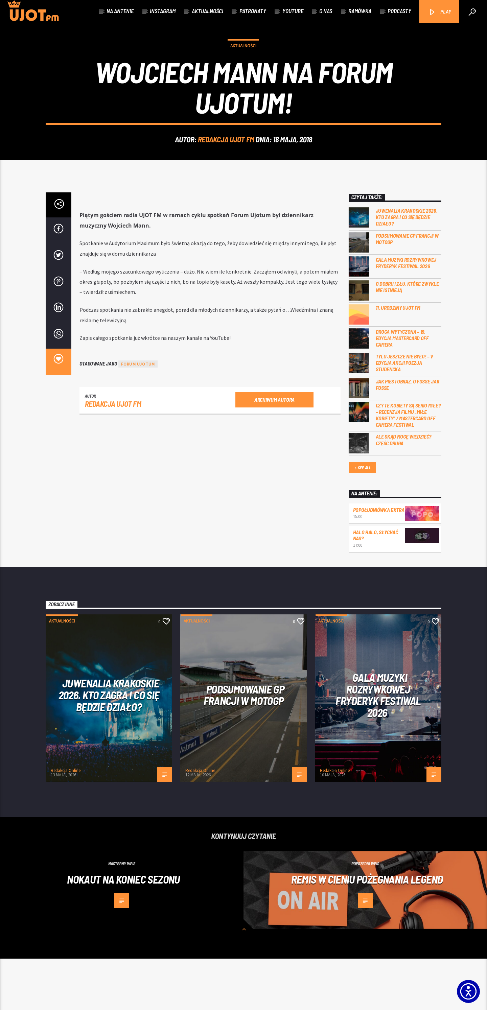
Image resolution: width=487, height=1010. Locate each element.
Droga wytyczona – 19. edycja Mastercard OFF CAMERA (402, 389)
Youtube (292, 10)
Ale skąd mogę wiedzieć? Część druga (404, 491)
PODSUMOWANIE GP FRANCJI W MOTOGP (407, 290)
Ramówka (359, 10)
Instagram (163, 10)
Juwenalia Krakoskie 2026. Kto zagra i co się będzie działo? (407, 268)
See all (362, 519)
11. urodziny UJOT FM (398, 359)
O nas (325, 10)
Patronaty (252, 10)
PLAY (439, 12)
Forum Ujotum (138, 415)
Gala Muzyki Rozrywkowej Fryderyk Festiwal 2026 (406, 314)
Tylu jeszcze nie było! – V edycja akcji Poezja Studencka (405, 414)
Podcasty (399, 10)
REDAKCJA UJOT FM (226, 165)
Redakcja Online (65, 822)
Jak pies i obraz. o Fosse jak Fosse (408, 435)
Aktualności (207, 10)
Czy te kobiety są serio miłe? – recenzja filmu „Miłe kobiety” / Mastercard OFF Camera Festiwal (408, 466)
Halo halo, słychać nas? (375, 586)
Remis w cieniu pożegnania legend (367, 930)
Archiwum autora (274, 451)
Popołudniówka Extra (378, 561)
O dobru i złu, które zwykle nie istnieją (407, 338)
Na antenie (120, 10)
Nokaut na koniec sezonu (123, 930)
